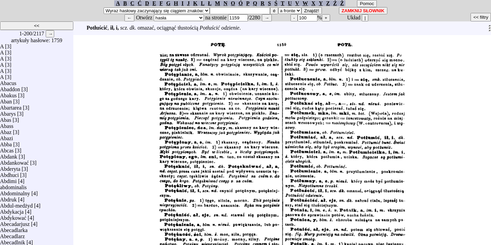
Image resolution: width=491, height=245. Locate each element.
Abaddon (10, 88)
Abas (5, 118)
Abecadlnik (12, 241)
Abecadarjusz (15, 222)
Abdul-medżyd (16, 204)
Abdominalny (15, 192)
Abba (6, 143)
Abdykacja (12, 210)
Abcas (7, 149)
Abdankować (14, 161)
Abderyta (10, 167)
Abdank (8, 155)
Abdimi (8, 179)
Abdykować (13, 216)
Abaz (6, 130)
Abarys (8, 112)
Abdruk (8, 198)
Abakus (8, 94)
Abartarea (10, 106)
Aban (6, 100)
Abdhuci (9, 173)
